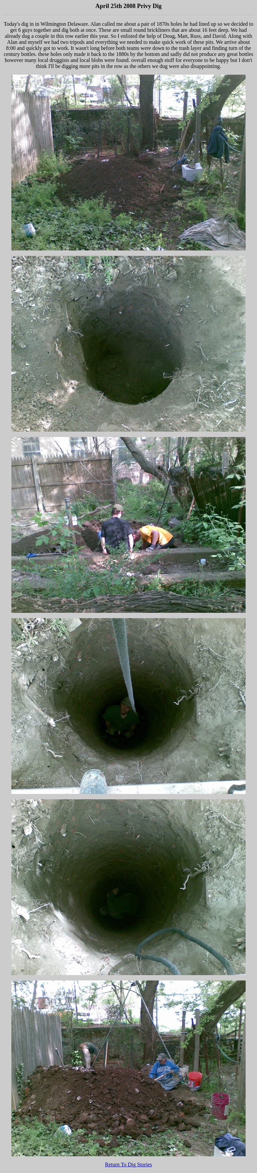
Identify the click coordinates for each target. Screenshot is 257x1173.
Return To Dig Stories (128, 1164)
